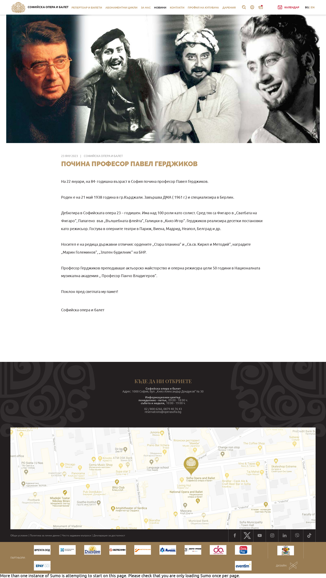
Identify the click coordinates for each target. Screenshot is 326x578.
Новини (160, 7)
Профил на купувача (203, 7)
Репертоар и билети (87, 7)
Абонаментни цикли (121, 7)
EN (313, 7)
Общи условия (19, 535)
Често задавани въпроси (76, 535)
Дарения (229, 7)
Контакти (177, 7)
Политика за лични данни (45, 535)
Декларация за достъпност (109, 535)
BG (307, 7)
